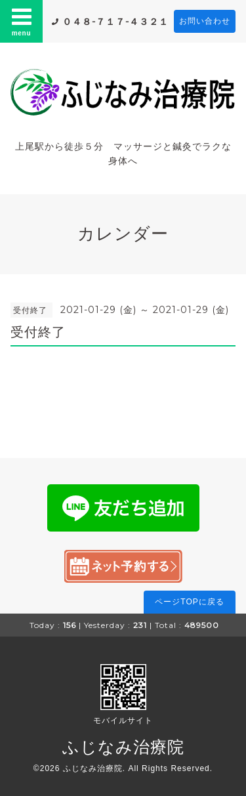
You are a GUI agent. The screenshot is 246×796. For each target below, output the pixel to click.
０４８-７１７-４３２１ (115, 22)
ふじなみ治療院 (123, 747)
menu (21, 21)
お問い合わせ (204, 21)
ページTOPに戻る (189, 601)
